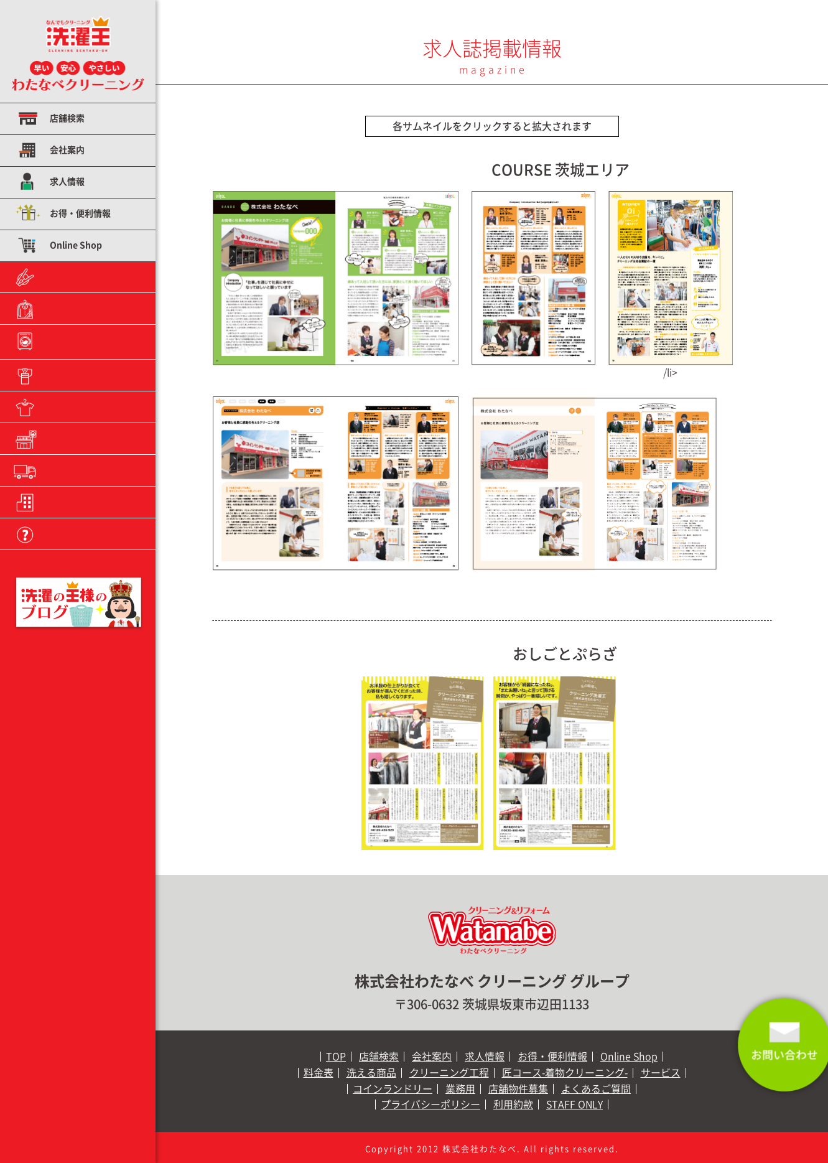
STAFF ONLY (574, 1104)
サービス (67, 407)
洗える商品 (71, 308)
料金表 (63, 277)
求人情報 (67, 181)
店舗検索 (67, 118)
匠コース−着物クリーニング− (89, 376)
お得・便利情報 (80, 213)
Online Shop (76, 245)
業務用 (63, 470)
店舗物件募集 (76, 502)
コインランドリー (84, 438)
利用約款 (513, 1104)
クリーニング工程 (84, 340)
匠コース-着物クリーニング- (565, 1073)
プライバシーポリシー (430, 1104)
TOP (336, 1057)
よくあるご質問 (80, 534)
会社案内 (67, 150)
